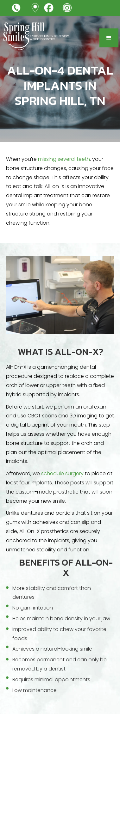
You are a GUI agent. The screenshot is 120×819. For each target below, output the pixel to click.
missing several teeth (64, 159)
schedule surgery (62, 473)
